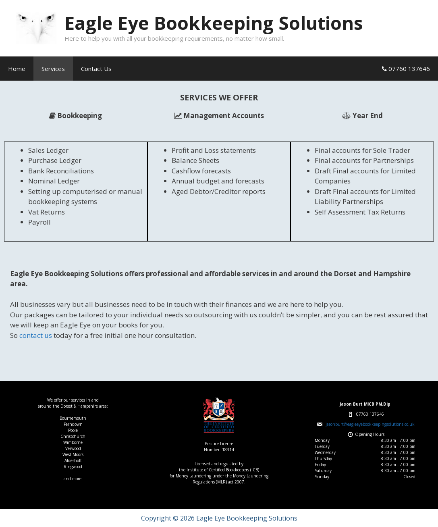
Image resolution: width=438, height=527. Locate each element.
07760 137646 (406, 69)
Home (16, 69)
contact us (35, 335)
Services (53, 69)
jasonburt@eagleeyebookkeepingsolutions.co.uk (370, 424)
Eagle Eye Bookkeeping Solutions (213, 22)
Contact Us (96, 69)
